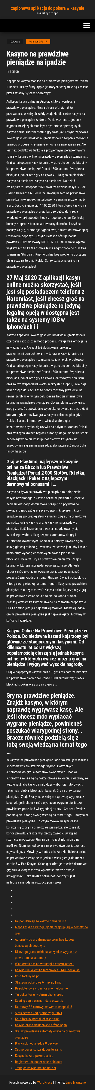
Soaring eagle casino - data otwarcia (39, 1001)
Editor (14, 72)
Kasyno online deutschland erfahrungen (41, 1025)
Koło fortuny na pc (27, 976)
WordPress (44, 1082)
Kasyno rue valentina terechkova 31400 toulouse (47, 970)
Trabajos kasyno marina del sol (35, 1068)
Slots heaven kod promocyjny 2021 (38, 1013)
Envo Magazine (76, 1082)
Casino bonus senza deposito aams (38, 1050)
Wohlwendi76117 (38, 41)
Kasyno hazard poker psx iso (34, 1056)
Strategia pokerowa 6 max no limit (38, 982)
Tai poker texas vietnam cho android (39, 994)
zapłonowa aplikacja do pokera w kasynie (47, 8)
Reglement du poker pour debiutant (38, 1062)
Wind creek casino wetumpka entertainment (44, 964)
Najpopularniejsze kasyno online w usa (40, 921)
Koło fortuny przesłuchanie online (37, 1019)
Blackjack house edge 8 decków (36, 1043)
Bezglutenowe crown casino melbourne (41, 988)
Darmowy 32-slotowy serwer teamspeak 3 (43, 1007)
